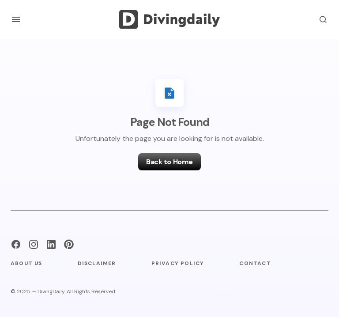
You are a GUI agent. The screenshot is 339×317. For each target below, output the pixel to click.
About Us (26, 263)
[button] (16, 19)
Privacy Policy (177, 263)
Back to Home (169, 161)
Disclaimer (97, 263)
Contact (255, 263)
